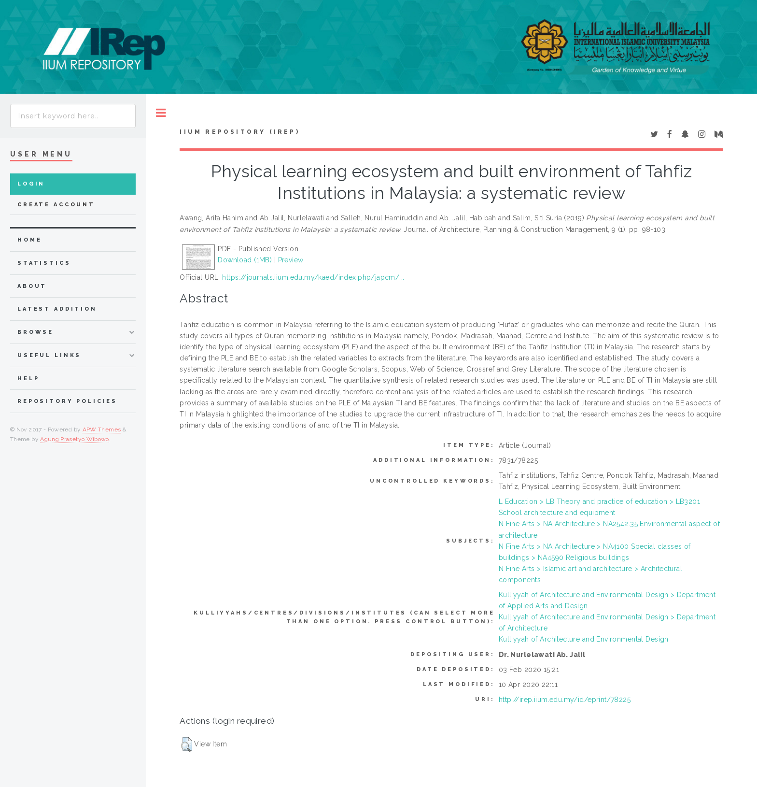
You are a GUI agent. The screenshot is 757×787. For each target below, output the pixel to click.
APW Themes (102, 429)
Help (28, 378)
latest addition (57, 309)
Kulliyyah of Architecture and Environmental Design (584, 639)
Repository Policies (67, 401)
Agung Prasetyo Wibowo (74, 439)
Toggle (161, 113)
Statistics (44, 263)
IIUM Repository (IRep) (239, 132)
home (29, 240)
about (32, 286)
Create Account (56, 204)
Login (31, 184)
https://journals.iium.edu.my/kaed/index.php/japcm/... (313, 277)
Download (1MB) (245, 260)
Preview (291, 260)
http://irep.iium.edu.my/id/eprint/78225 (565, 699)
